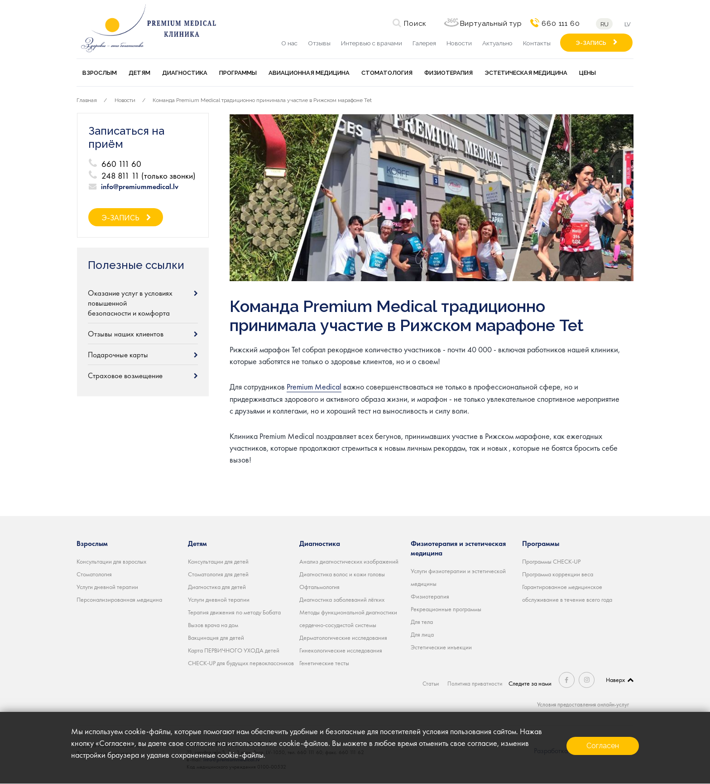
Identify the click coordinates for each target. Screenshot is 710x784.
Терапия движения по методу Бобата (234, 612)
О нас (289, 43)
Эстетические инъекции (441, 647)
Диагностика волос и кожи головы (342, 574)
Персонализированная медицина (119, 599)
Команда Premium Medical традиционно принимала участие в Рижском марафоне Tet (262, 100)
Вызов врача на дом (213, 625)
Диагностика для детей (217, 587)
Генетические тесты (324, 663)
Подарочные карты (118, 355)
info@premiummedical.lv (139, 186)
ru (603, 24)
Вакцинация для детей (216, 637)
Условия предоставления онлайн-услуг (580, 704)
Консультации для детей (218, 561)
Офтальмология (319, 587)
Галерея (424, 43)
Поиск (414, 23)
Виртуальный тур (489, 23)
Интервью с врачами (371, 43)
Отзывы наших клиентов (125, 334)
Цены (587, 72)
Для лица (422, 634)
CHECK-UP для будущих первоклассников (241, 663)
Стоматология (387, 72)
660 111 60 (559, 23)
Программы (238, 72)
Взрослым (99, 72)
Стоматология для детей (218, 574)
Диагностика (184, 72)
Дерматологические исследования (343, 637)
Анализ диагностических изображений (348, 561)
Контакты (537, 43)
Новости (459, 43)
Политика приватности (475, 683)
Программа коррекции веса (557, 574)
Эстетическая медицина (526, 72)
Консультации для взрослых (111, 561)
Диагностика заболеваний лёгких (341, 599)
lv (629, 24)
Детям (139, 72)
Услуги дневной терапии (107, 587)
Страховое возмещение (125, 375)
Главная (87, 100)
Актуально (497, 43)
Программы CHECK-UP (551, 561)
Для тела (422, 622)
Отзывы (319, 43)
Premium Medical (314, 386)
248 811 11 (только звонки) (148, 175)
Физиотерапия (448, 72)
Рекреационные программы (446, 609)
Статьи (429, 683)
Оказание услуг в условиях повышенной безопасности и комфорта (130, 303)
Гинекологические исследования (340, 650)
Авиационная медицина (309, 72)
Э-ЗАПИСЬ (591, 42)
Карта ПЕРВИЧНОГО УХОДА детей (233, 650)
